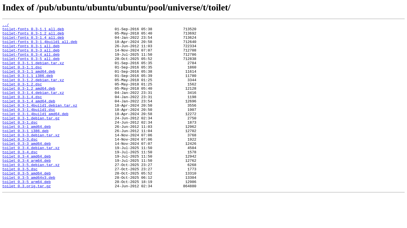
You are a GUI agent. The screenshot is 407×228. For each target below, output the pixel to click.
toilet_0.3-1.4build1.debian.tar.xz (39, 122)
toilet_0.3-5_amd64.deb (26, 203)
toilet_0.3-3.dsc (20, 162)
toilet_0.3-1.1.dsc (22, 76)
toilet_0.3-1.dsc (20, 142)
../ (5, 25)
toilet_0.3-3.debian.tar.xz (31, 157)
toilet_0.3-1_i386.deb (25, 152)
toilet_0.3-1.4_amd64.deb (28, 117)
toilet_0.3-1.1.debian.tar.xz (33, 71)
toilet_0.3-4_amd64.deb (26, 183)
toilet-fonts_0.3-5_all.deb (31, 66)
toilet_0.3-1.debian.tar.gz (31, 137)
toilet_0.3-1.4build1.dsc (28, 127)
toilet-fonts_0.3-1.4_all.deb (33, 40)
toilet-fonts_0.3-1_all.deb (31, 50)
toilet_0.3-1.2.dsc (22, 96)
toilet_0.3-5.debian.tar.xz (31, 193)
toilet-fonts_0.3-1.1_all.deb (33, 30)
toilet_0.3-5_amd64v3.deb (28, 208)
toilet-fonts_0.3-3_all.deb (31, 56)
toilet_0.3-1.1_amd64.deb (28, 81)
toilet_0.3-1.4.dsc (22, 112)
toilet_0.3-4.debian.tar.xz (31, 173)
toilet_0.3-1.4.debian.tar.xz (33, 106)
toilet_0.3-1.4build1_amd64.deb (35, 132)
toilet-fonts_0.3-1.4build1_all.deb (39, 45)
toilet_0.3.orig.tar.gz (26, 218)
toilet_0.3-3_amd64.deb (26, 168)
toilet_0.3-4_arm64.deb (26, 188)
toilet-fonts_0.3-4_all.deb (31, 61)
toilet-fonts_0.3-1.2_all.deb (33, 35)
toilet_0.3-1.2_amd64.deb (28, 101)
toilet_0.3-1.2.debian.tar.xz (33, 91)
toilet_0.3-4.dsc (20, 178)
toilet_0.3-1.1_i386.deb (27, 86)
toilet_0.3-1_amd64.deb (26, 147)
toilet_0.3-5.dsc (20, 198)
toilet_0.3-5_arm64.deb (26, 213)
